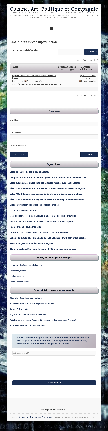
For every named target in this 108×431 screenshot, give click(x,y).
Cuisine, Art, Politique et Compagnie (54, 12)
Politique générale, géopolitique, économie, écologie (39, 90)
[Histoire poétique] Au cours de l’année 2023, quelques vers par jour (43, 255)
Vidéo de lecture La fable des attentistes (29, 178)
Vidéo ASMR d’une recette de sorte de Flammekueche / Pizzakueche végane (47, 194)
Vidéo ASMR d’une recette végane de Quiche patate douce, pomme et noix (46, 200)
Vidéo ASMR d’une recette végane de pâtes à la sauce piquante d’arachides (47, 205)
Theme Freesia (70, 423)
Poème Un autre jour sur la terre (25, 233)
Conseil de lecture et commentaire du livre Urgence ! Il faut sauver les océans (48, 244)
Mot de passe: (16, 139)
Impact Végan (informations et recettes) (27, 331)
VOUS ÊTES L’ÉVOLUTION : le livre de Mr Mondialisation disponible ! (43, 227)
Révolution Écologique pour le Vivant (26, 304)
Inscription (19, 160)
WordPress (91, 423)
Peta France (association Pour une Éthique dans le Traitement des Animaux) (43, 326)
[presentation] (23, 370)
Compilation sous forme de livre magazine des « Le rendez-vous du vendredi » (48, 183)
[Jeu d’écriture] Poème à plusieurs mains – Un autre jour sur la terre (43, 222)
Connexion (89, 160)
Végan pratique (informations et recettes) (28, 320)
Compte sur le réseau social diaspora (26, 271)
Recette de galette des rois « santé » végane (31, 249)
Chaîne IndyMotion (18, 277)
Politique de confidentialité (54, 416)
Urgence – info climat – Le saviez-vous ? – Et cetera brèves (39, 238)
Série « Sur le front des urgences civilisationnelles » (35, 211)
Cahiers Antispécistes (19, 315)
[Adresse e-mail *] (54, 359)
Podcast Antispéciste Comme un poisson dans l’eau (32, 309)
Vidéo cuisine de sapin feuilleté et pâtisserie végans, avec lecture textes (45, 189)
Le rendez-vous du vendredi (23, 216)
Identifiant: (14, 126)
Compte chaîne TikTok (19, 288)
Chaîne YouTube (17, 282)
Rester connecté (19, 152)
